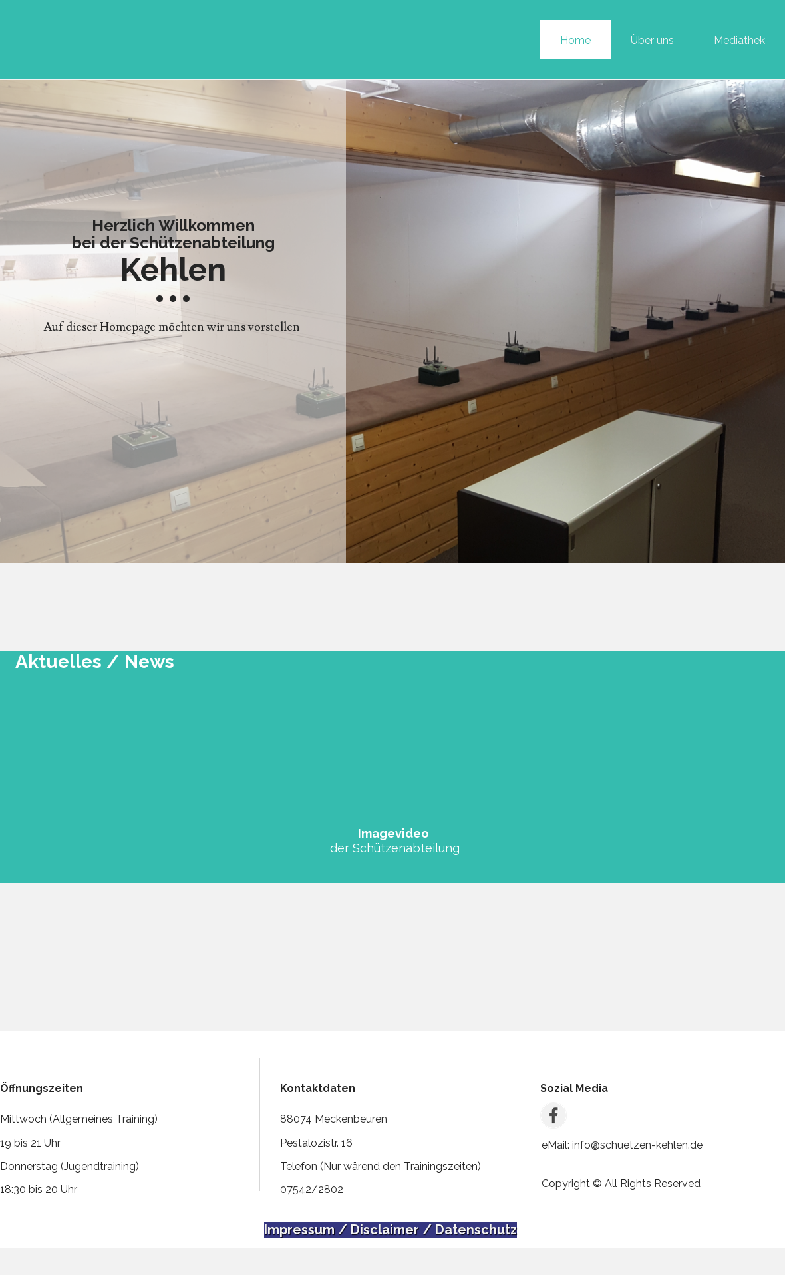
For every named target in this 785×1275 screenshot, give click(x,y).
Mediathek (739, 40)
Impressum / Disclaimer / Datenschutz (390, 1230)
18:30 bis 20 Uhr (38, 1189)
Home (575, 40)
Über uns (652, 40)
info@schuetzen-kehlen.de (636, 1145)
